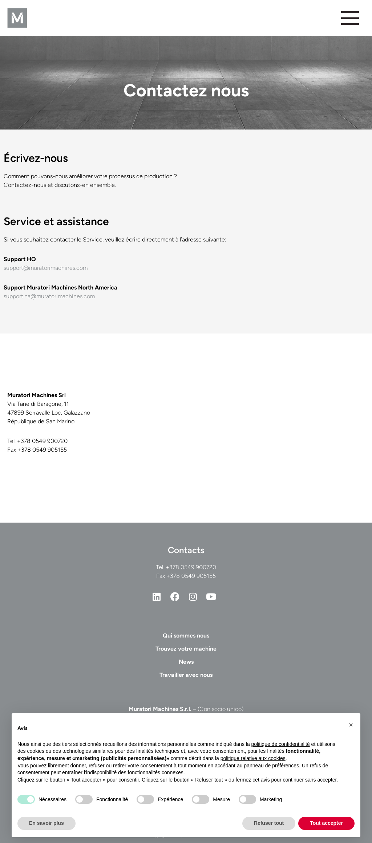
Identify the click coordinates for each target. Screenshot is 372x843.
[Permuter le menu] (350, 18)
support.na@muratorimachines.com (49, 296)
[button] (351, 725)
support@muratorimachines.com (46, 267)
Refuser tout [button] (269, 823)
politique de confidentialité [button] (280, 744)
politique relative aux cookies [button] (253, 758)
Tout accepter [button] (326, 823)
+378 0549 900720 (191, 567)
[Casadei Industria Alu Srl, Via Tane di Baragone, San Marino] (278, 428)
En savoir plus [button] (46, 823)
